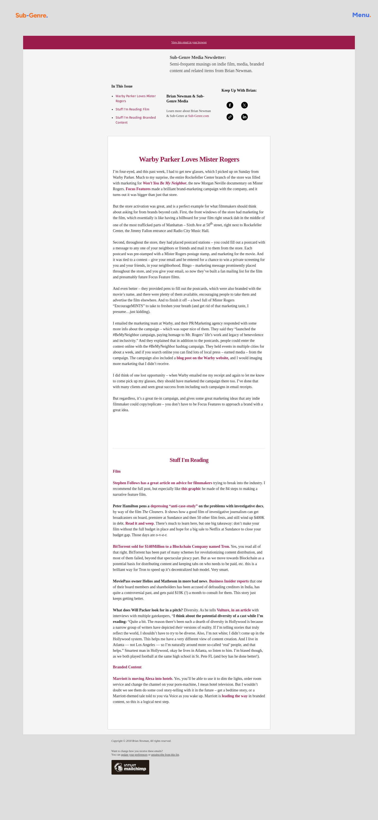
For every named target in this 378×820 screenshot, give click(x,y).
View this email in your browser (189, 42)
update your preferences (134, 754)
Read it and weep (140, 523)
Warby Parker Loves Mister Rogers (189, 159)
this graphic (191, 489)
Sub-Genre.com (198, 116)
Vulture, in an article (234, 610)
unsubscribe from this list (165, 754)
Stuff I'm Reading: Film (132, 109)
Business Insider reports (229, 581)
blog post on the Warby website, (203, 358)
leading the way (235, 696)
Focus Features (138, 189)
